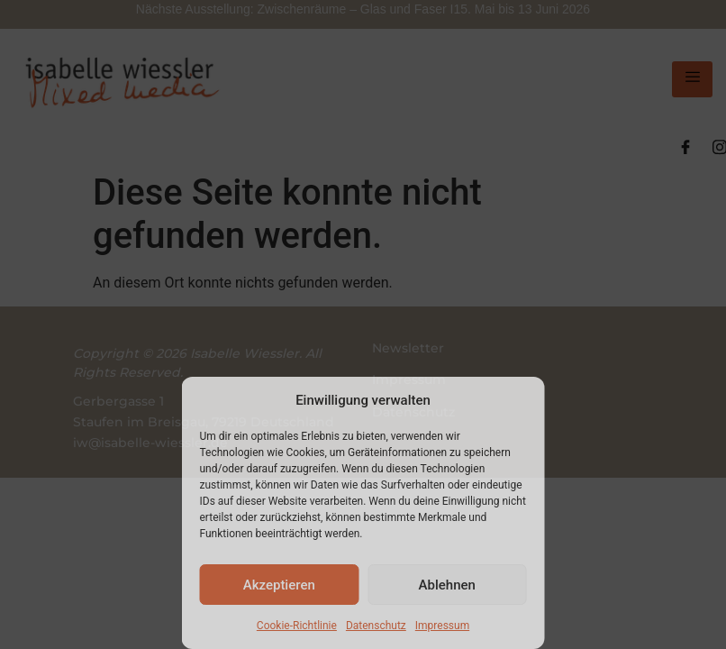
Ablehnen (447, 585)
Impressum (442, 625)
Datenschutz (376, 625)
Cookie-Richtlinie (297, 625)
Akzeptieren (279, 585)
